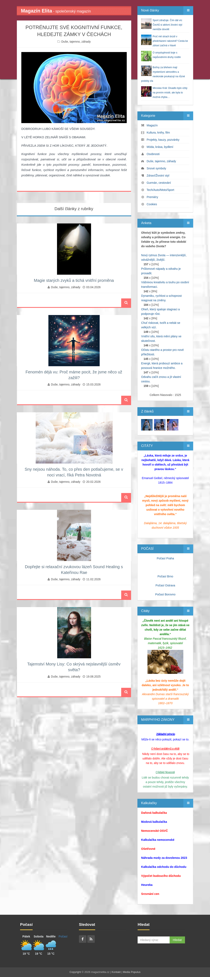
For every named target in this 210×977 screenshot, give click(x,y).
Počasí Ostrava (165, 585)
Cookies (152, 204)
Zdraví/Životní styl (158, 175)
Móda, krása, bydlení (160, 146)
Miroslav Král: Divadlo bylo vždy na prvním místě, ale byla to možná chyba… (170, 93)
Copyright (75, 972)
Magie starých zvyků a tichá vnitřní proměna (74, 280)
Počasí (63, 936)
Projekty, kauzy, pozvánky (163, 139)
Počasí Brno (165, 576)
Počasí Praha (165, 558)
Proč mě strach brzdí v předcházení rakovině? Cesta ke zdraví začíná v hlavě (170, 41)
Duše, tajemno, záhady (76, 41)
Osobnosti (153, 154)
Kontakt (116, 972)
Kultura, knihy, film (158, 132)
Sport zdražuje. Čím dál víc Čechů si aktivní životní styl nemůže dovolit (167, 25)
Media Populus (131, 972)
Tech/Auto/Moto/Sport (160, 190)
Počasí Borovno (165, 594)
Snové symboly (156, 168)
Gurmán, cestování (159, 182)
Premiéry (152, 197)
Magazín (152, 125)
